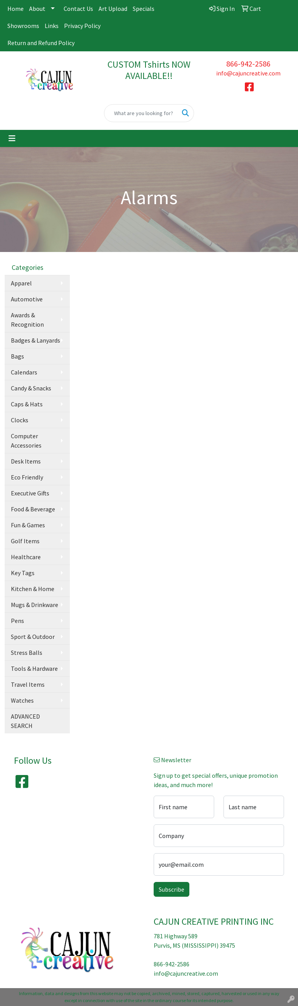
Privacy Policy (82, 26)
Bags (17, 356)
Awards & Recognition (27, 319)
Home (15, 8)
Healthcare (26, 557)
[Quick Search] (141, 113)
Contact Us (78, 8)
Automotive (27, 299)
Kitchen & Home (32, 589)
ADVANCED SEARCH (25, 721)
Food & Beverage (33, 509)
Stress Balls (26, 652)
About (37, 8)
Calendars (24, 372)
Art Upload (113, 8)
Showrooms (23, 26)
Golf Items (25, 541)
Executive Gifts (30, 493)
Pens (17, 621)
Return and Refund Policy (40, 43)
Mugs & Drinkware (34, 605)
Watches (22, 700)
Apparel (21, 283)
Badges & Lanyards (35, 340)
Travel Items (28, 684)
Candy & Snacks (31, 388)
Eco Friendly (27, 477)
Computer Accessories (26, 440)
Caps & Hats (27, 404)
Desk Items (26, 461)
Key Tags (23, 573)
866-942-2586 (248, 63)
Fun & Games (28, 525)
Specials (143, 8)
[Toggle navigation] (12, 138)
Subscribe (171, 889)
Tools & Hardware (34, 668)
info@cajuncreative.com (248, 73)
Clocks (19, 420)
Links (52, 26)
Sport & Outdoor (33, 636)
